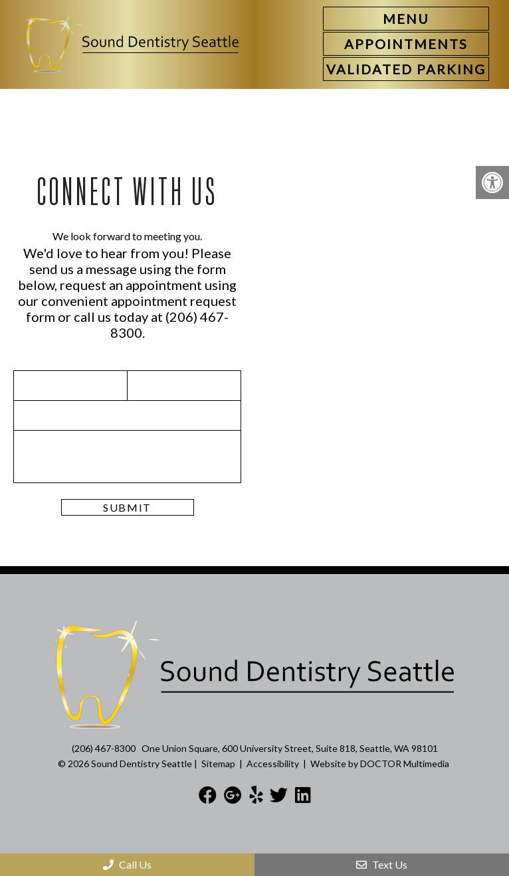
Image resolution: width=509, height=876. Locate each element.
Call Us (127, 864)
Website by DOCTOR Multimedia (379, 763)
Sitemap (218, 763)
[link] (406, 44)
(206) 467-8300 (104, 748)
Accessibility (273, 763)
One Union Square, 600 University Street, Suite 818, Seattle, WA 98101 (290, 748)
